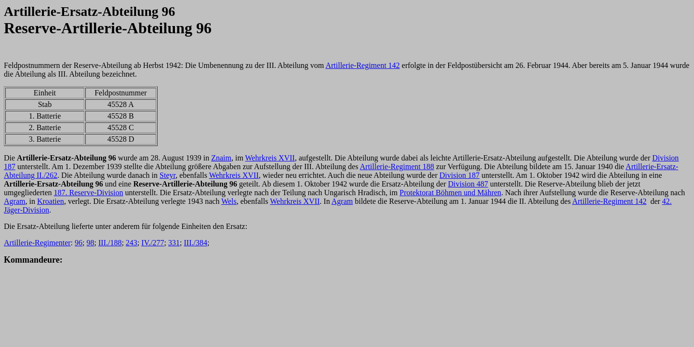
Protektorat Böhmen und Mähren (450, 192)
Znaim (221, 158)
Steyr (167, 175)
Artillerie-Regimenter (37, 243)
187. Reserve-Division (88, 192)
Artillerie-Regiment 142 (362, 65)
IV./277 (152, 243)
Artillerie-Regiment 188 (397, 166)
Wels (229, 201)
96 (78, 243)
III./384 (195, 243)
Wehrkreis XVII (270, 158)
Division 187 (460, 175)
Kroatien (50, 201)
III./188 (109, 243)
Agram (14, 201)
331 (174, 243)
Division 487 (468, 184)
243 (131, 243)
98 (90, 243)
